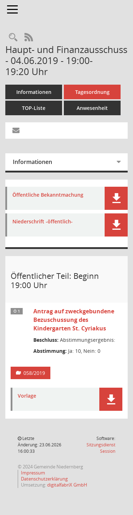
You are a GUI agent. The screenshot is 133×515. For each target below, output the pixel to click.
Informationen (33, 92)
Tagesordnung (92, 92)
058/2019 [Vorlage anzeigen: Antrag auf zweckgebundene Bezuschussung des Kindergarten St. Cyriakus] (34, 373)
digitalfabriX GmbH (67, 485)
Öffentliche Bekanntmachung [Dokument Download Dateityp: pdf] (47, 195)
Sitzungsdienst (101, 448)
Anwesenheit (92, 108)
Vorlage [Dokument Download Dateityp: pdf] (27, 396)
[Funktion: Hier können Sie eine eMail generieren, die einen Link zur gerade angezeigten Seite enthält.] (16, 130)
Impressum (33, 472)
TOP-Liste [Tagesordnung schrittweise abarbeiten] (33, 108)
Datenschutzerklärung (44, 479)
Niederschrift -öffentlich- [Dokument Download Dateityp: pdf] (42, 222)
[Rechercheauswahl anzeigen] (13, 37)
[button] (116, 198)
